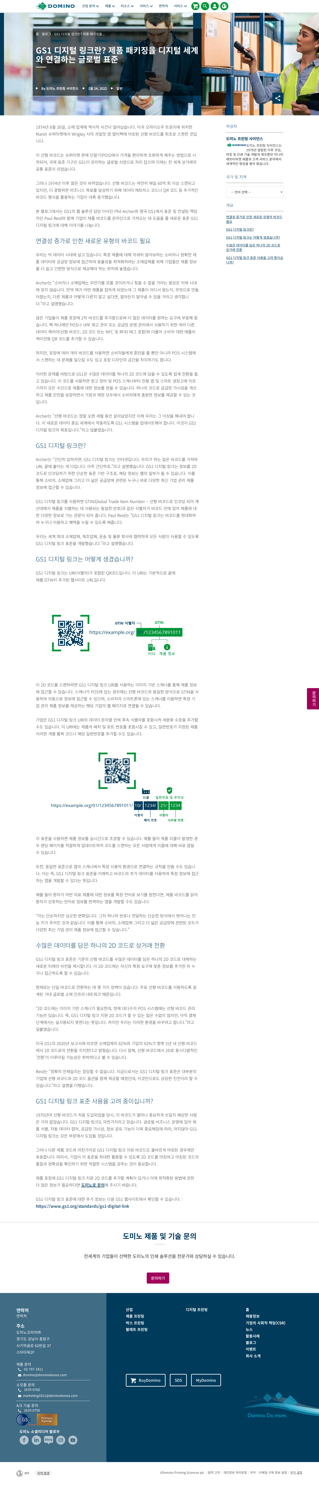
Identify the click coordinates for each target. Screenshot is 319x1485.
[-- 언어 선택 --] (254, 192)
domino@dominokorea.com (45, 1374)
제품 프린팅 (135, 1316)
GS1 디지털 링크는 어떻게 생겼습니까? (253, 237)
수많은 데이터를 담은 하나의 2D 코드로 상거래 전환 (253, 247)
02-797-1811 (33, 1369)
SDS (178, 1380)
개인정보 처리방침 (235, 1472)
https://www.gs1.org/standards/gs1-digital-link (82, 1206)
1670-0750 (32, 1410)
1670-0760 (32, 1389)
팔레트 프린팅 (137, 1329)
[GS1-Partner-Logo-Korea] (36, 1419)
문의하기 (158, 1278)
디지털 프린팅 (197, 1309)
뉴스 (249, 1329)
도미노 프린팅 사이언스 (244, 138)
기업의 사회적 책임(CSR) (265, 1322)
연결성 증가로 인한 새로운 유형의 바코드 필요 (254, 219)
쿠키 (253, 1472)
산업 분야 (90, 5)
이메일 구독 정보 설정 (273, 1472)
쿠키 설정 (296, 1472)
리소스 (127, 5)
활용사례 (253, 1335)
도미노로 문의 (93, 1185)
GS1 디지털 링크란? (240, 229)
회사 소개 (253, 1355)
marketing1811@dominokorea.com (50, 1395)
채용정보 (253, 1316)
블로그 (251, 1342)
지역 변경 (43, 1473)
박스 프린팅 (135, 1322)
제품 (110, 5)
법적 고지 (214, 1472)
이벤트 (251, 1349)
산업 (129, 1309)
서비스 (146, 5)
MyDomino (206, 1380)
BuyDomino (146, 1380)
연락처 (163, 5)
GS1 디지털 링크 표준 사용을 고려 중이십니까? (254, 260)
